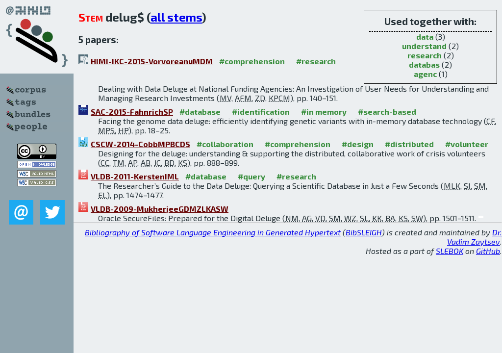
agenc (425, 73)
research (424, 55)
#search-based (387, 111)
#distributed (409, 144)
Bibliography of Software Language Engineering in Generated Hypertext (213, 232)
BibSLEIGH (364, 232)
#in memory (324, 111)
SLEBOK (449, 250)
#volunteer (466, 144)
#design (358, 144)
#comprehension (252, 61)
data (424, 36)
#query (251, 176)
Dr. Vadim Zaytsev (474, 236)
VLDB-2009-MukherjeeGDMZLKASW (159, 208)
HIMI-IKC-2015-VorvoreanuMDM (152, 61)
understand (424, 45)
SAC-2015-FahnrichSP (132, 111)
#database (200, 111)
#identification (261, 111)
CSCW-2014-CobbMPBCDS (140, 144)
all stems (176, 17)
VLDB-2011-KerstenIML (135, 176)
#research (316, 61)
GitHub (488, 250)
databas (424, 64)
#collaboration (225, 144)
